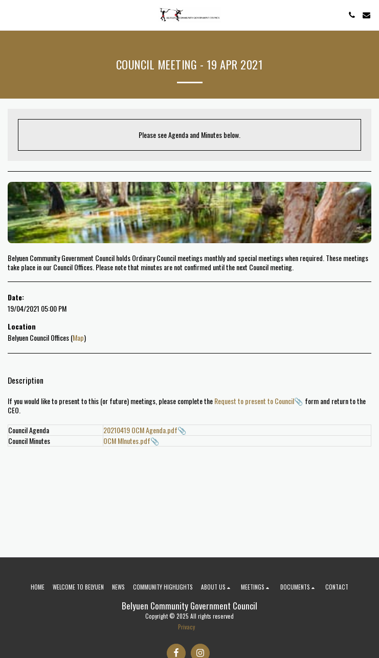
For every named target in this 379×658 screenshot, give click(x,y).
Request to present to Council (254, 400)
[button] (11, 15)
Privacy (186, 627)
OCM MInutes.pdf (126, 440)
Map (78, 337)
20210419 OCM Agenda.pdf (140, 430)
